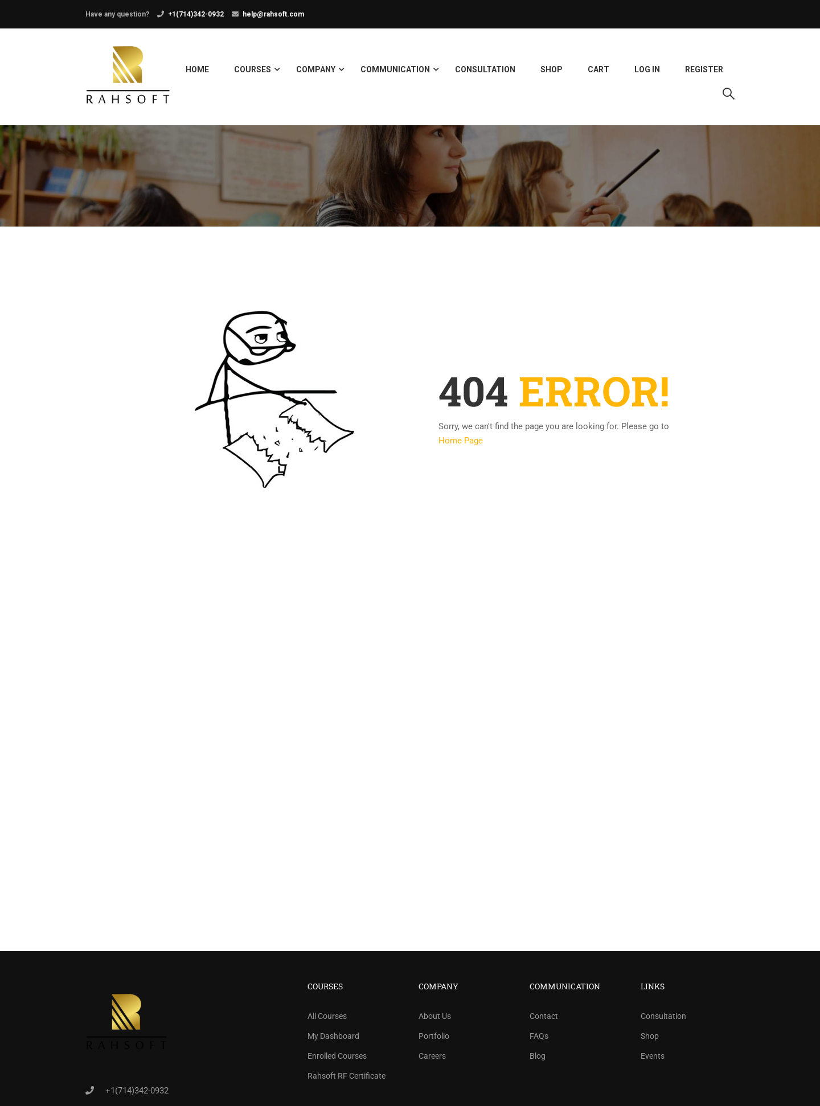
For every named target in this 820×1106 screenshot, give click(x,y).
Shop (551, 70)
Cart (598, 70)
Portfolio (434, 1038)
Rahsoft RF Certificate (347, 1078)
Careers (432, 1058)
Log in (647, 70)
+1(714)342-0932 (196, 14)
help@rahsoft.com (273, 14)
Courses (252, 70)
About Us (435, 1018)
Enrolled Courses (337, 1058)
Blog (538, 1058)
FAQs (539, 1038)
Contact (544, 1018)
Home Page (460, 444)
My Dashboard (333, 1038)
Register (704, 70)
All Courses (327, 1018)
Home (197, 70)
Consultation (485, 70)
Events (653, 1058)
